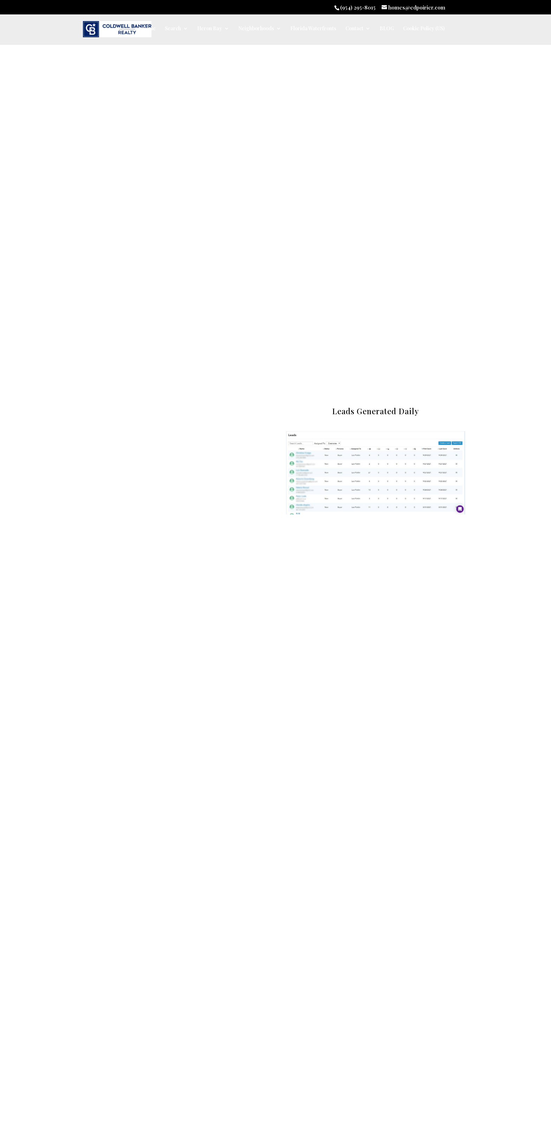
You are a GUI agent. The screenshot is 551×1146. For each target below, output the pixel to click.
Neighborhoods (256, 29)
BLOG (387, 29)
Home (149, 29)
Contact (354, 29)
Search (173, 29)
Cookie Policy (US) (424, 29)
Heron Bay (209, 29)
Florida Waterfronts (313, 29)
